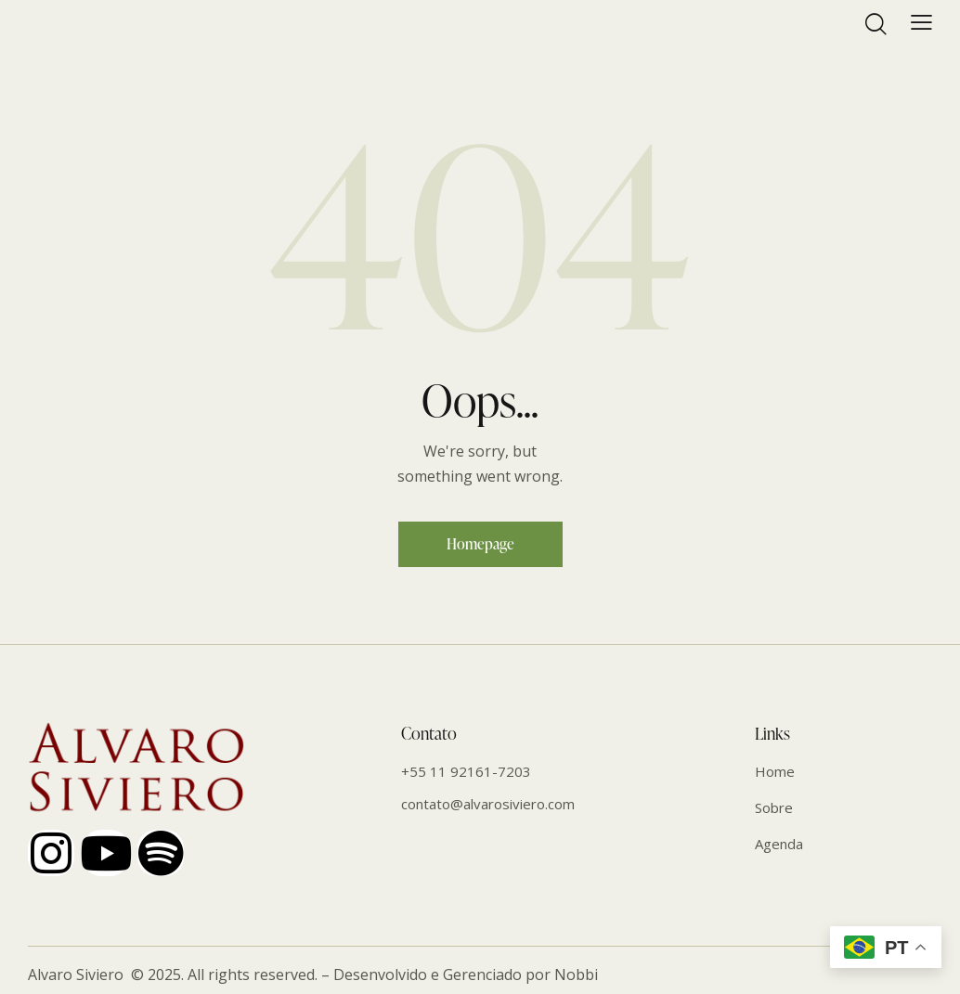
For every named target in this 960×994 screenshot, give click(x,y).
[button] (921, 21)
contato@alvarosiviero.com (488, 803)
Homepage (480, 544)
